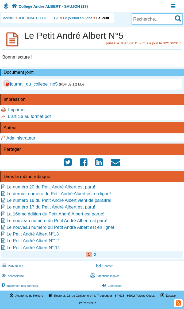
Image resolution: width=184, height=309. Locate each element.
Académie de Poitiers (29, 295)
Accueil (8, 18)
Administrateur (20, 138)
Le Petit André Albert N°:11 (33, 247)
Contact (104, 266)
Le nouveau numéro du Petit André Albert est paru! (57, 220)
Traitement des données (19, 285)
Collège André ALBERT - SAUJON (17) (49, 6)
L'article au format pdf (29, 116)
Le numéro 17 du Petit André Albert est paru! (51, 207)
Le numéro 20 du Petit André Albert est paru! (51, 187)
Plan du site (12, 266)
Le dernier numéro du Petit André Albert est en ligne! (59, 193)
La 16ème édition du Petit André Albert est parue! (56, 214)
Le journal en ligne (78, 18)
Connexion (111, 285)
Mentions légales (104, 275)
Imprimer (17, 109)
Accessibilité (12, 275)
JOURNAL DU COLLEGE (38, 18)
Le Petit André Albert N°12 (33, 240)
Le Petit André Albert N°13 (33, 234)
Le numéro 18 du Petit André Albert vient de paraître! (59, 200)
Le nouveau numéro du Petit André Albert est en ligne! (60, 227)
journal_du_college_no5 (33, 84)
